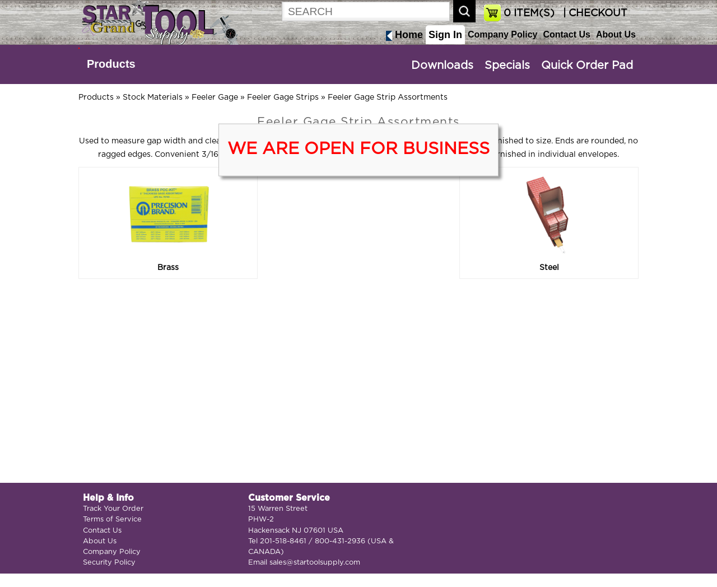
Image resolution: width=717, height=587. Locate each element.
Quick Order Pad (587, 65)
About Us (616, 34)
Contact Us (566, 34)
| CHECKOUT (593, 13)
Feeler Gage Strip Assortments (388, 97)
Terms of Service (112, 519)
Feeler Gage (215, 97)
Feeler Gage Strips (283, 97)
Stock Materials (153, 97)
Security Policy (109, 562)
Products (111, 64)
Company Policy (502, 34)
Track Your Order (113, 509)
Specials (507, 65)
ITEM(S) (529, 13)
